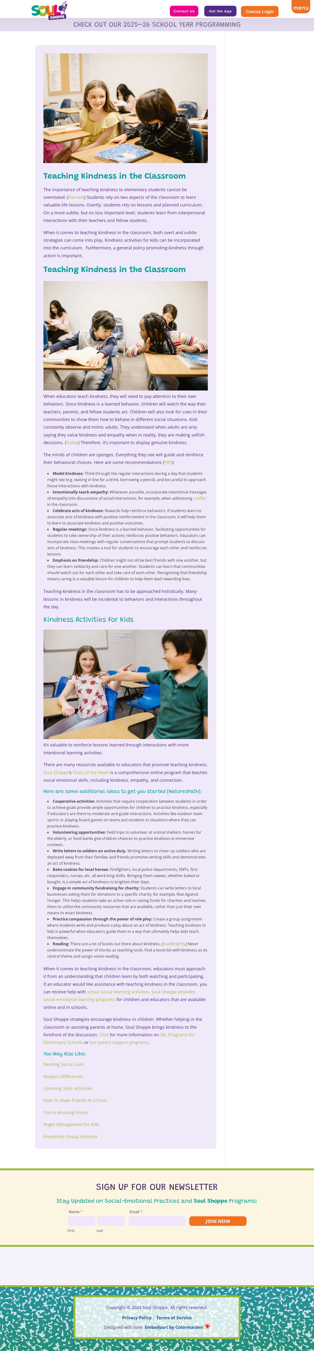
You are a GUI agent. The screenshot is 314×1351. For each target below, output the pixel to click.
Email (136, 1211)
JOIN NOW (218, 1221)
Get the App (220, 11)
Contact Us (184, 11)
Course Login (260, 11)
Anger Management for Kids (71, 1124)
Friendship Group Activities (70, 1136)
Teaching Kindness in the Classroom (114, 177)
